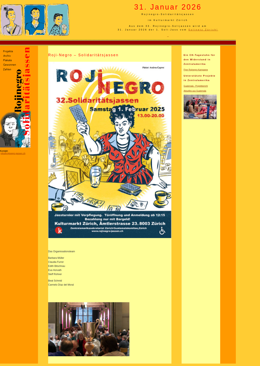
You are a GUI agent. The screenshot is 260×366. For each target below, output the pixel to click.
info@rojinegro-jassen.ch (13, 153)
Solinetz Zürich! (203, 29)
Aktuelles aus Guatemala (195, 91)
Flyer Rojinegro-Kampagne (196, 70)
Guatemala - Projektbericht (196, 86)
